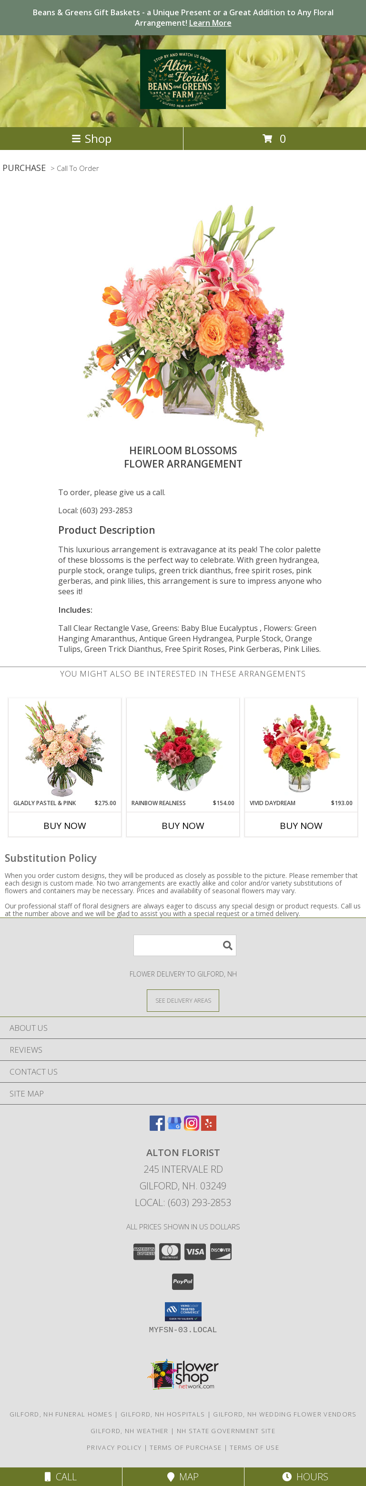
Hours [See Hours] (305, 1476)
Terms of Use (254, 1447)
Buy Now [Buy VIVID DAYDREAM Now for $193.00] (301, 825)
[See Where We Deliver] (183, 1000)
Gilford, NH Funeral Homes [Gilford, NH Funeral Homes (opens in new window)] (61, 1414)
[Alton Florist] (182, 104)
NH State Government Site (226, 1430)
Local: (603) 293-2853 (95, 510)
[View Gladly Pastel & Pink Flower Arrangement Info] (65, 748)
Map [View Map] (183, 1476)
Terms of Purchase (186, 1447)
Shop (91, 138)
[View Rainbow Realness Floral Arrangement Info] (183, 748)
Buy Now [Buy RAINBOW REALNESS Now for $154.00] (183, 825)
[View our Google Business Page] (174, 1127)
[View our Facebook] (157, 1127)
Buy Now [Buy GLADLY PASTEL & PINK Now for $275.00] (64, 825)
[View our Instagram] (191, 1127)
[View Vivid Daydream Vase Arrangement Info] (301, 748)
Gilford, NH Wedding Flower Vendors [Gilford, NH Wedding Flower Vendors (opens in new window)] (284, 1414)
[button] (183, 1311)
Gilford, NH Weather (130, 1430)
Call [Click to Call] (61, 1476)
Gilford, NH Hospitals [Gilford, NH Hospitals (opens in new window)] (163, 1414)
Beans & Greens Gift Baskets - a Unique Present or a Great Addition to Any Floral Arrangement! (183, 17)
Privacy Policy (114, 1447)
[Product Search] (184, 945)
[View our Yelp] (208, 1127)
